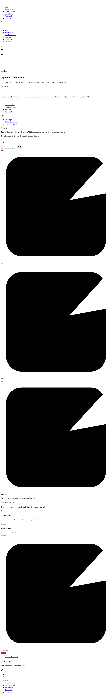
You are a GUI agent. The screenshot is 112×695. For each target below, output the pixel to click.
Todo (2, 263)
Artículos (3, 379)
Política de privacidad (11, 122)
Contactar (8, 18)
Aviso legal (8, 120)
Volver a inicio (5, 86)
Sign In (3, 511)
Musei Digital (9, 14)
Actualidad (8, 16)
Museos (3, 494)
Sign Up (3, 524)
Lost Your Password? (11, 657)
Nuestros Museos (10, 11)
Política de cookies (11, 124)
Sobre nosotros (10, 9)
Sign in (3, 653)
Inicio (6, 7)
